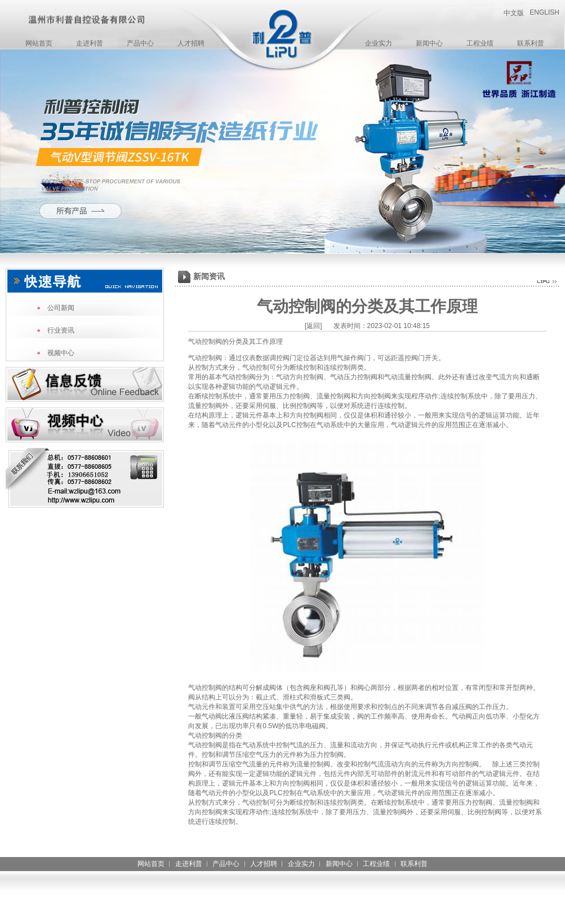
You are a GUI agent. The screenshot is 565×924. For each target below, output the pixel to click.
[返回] (313, 326)
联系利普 (530, 43)
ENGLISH (544, 12)
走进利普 (89, 43)
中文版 (514, 13)
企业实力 (378, 43)
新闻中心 (429, 43)
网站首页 (38, 43)
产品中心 (140, 43)
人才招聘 (190, 43)
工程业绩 (479, 43)
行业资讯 (60, 330)
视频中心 (60, 353)
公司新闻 (60, 308)
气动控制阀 (205, 358)
